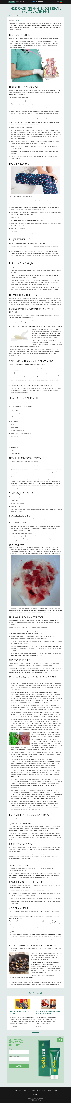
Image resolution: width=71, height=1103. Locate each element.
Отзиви (20, 1090)
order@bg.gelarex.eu (35, 1095)
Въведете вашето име (14, 1049)
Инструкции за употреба (34, 1090)
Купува (19, 1066)
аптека (15, 1090)
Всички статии (35, 1032)
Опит (25, 1090)
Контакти (55, 1090)
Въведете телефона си (14, 1056)
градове (44, 1090)
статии (49, 1090)
